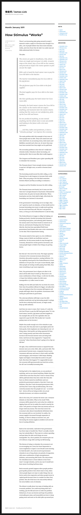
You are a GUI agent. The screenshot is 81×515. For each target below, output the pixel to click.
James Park (62, 250)
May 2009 (61, 84)
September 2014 (63, 58)
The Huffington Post (64, 303)
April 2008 (62, 102)
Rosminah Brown (63, 284)
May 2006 (61, 139)
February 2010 (63, 71)
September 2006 (63, 132)
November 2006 (63, 129)
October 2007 (62, 111)
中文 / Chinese (62, 178)
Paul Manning (62, 278)
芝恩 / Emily (62, 197)
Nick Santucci (62, 273)
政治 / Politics (8, 45)
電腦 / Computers (63, 205)
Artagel (61, 225)
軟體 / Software (63, 198)
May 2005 (61, 159)
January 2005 (62, 165)
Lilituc (61, 261)
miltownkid (62, 266)
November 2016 (63, 53)
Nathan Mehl (62, 269)
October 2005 (62, 150)
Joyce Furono (62, 255)
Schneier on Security (64, 288)
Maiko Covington (63, 263)
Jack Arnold (62, 246)
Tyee (60, 304)
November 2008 (63, 94)
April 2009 (62, 86)
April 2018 (61, 51)
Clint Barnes (62, 231)
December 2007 (63, 107)
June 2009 (62, 82)
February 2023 (63, 48)
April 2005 (62, 160)
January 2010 (62, 72)
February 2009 (63, 89)
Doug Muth (62, 235)
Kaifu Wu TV (62, 260)
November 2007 (63, 109)
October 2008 (62, 96)
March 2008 (62, 104)
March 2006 (62, 142)
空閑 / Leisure (62, 195)
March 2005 (62, 162)
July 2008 (61, 99)
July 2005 (61, 155)
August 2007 (62, 114)
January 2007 (62, 126)
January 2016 (62, 54)
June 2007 (61, 117)
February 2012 (63, 63)
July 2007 (61, 116)
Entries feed (62, 31)
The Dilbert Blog (63, 301)
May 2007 (61, 119)
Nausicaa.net (62, 271)
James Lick (62, 248)
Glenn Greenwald (63, 243)
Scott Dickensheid (64, 289)
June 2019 (61, 49)
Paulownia (62, 279)
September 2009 (63, 79)
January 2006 (62, 146)
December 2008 (63, 92)
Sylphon (61, 296)
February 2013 (62, 61)
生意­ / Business (63, 193)
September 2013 (63, 59)
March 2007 (62, 122)
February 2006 (63, 144)
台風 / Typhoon (63, 182)
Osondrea (61, 274)
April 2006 (62, 141)
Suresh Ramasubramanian (66, 294)
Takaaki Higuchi (63, 298)
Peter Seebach (62, 281)
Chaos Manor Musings (65, 228)
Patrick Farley (62, 276)
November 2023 (63, 46)
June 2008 (61, 101)
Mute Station (62, 268)
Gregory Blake (63, 245)
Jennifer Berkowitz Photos (66, 253)
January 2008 (62, 106)
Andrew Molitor (63, 220)
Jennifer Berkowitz (64, 251)
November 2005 (63, 149)
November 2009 (63, 76)
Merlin (61, 265)
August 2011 (62, 64)
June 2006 (62, 137)
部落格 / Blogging (63, 202)
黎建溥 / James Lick (16, 12)
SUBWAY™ (62, 177)
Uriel (60, 306)
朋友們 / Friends (63, 188)
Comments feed (63, 33)
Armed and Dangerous (65, 223)
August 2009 (62, 81)
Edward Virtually (63, 238)
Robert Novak (62, 283)
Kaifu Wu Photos (63, 258)
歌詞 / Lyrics (62, 190)
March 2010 (62, 69)
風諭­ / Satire (62, 208)
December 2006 (63, 127)
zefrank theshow (63, 308)
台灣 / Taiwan (62, 180)
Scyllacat (61, 291)
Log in (61, 30)
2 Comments (8, 50)
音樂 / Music (62, 207)
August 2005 (62, 154)
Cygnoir (61, 233)
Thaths (61, 299)
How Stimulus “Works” (24, 35)
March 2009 (62, 87)
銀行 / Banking (63, 203)
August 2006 (62, 134)
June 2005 (61, 157)
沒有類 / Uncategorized (65, 192)
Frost (60, 241)
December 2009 (63, 74)
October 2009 (62, 77)
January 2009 (62, 91)
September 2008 (63, 97)
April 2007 (62, 121)
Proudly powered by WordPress (24, 508)
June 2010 (61, 68)
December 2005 (63, 147)
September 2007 (63, 112)
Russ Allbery (62, 286)
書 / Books (62, 187)
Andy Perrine (62, 221)
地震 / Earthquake (63, 183)
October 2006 (62, 131)
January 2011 (62, 66)
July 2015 (61, 56)
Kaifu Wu (61, 256)
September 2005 (63, 152)
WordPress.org (63, 35)
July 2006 (61, 136)
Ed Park (61, 236)
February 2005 (63, 164)
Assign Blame (62, 226)
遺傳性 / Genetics (63, 200)
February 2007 (63, 124)
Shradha (61, 293)
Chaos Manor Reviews (64, 230)
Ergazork (61, 240)
